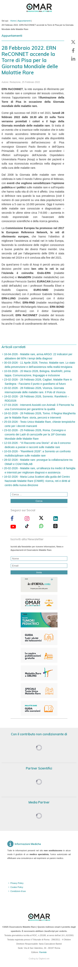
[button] (73, 42)
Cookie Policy (16, 887)
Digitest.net (44, 958)
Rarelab (43, 952)
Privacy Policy (16, 883)
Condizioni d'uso (18, 891)
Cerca (39, 501)
